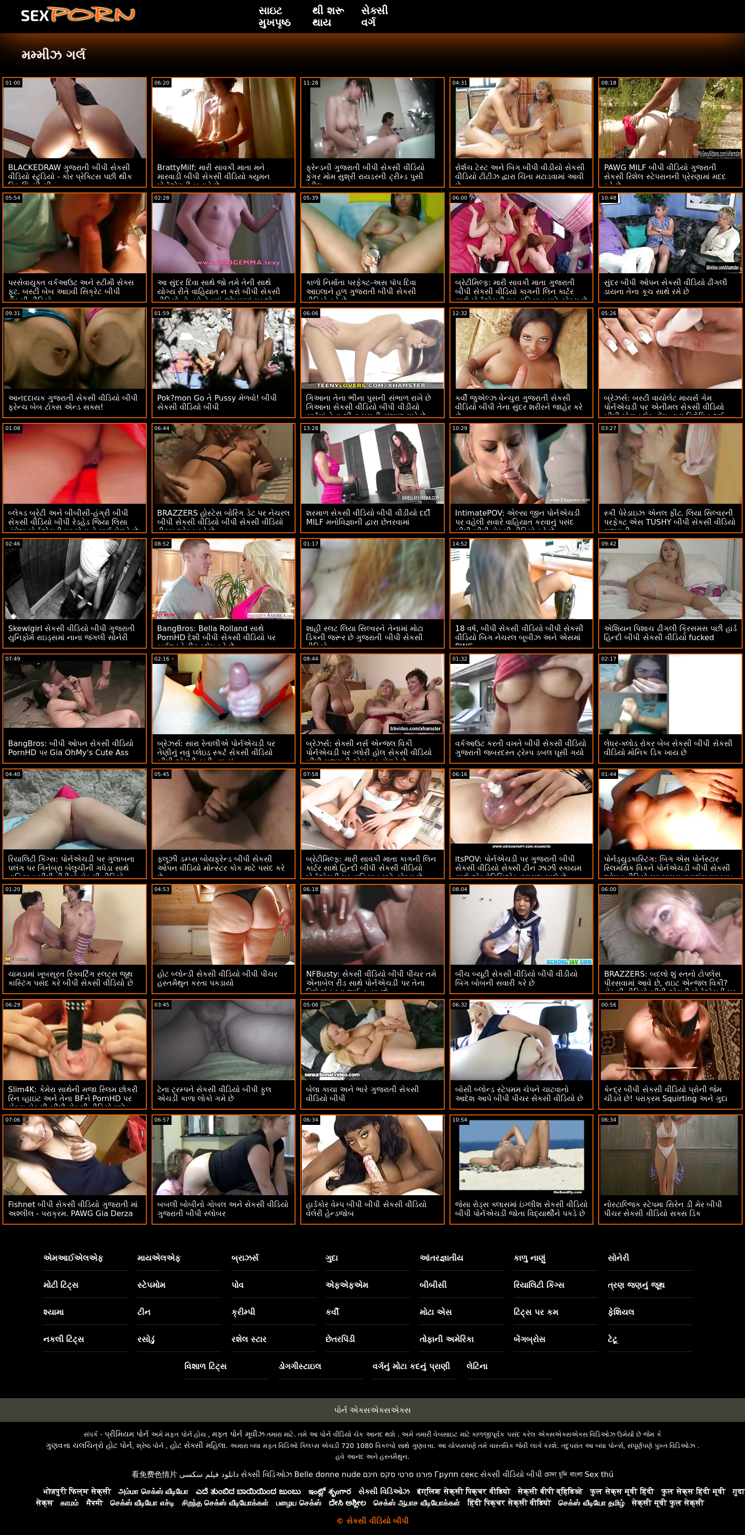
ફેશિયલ (621, 1312)
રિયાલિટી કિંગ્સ (539, 1285)
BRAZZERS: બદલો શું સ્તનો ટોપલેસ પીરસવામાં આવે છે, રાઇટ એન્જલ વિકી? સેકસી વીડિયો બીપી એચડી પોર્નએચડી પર (669, 983)
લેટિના (477, 1366)
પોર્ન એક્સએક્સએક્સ (372, 1410)
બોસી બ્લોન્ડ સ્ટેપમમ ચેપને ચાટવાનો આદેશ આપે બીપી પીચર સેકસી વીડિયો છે (519, 1094)
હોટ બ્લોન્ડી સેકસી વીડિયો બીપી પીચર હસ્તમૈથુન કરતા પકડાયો (217, 978)
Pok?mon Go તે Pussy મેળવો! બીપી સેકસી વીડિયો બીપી (217, 402)
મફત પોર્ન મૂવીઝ (238, 1434)
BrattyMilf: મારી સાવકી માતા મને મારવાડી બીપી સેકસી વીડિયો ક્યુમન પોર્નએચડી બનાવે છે (213, 176)
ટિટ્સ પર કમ (536, 1312)
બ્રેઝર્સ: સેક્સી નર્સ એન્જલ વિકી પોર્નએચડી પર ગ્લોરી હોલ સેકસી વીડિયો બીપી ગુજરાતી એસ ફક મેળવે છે (368, 752)
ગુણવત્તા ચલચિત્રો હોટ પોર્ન (89, 1445)
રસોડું (145, 1339)
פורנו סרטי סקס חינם (397, 1474)
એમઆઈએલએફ (73, 1258)
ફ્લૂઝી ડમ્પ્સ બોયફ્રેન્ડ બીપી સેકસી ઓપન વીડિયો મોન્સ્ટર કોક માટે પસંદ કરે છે (221, 868)
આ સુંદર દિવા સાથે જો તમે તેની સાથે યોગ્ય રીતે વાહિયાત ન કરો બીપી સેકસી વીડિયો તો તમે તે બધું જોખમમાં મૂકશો (219, 291)
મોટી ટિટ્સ (61, 1285)
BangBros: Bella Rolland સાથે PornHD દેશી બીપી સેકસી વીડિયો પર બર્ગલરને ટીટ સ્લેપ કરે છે (216, 637)
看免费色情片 (154, 1474)
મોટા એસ (436, 1312)
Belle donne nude (327, 1474)
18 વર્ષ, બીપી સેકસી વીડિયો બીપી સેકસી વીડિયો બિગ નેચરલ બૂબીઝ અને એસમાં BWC (519, 637)
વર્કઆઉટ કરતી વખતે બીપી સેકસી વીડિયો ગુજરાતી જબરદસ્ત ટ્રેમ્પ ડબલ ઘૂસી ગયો (520, 748)
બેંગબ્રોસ (529, 1339)
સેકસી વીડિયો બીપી (511, 1474)
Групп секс (456, 1474)
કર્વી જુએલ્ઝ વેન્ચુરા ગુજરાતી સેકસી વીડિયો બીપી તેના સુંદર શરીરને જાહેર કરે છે (519, 407)
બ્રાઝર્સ (244, 1258)
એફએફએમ (346, 1285)
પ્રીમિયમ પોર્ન (127, 1434)
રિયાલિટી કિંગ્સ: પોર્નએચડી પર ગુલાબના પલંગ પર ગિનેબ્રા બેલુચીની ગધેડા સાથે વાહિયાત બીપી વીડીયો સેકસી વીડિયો (71, 868)
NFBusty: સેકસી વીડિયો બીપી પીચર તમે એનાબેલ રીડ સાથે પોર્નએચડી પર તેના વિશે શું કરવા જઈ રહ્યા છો (371, 983)
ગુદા (331, 1258)
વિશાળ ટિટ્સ (205, 1366)
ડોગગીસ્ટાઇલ (299, 1366)
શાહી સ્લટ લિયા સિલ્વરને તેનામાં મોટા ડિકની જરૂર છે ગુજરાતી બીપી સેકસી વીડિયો (364, 637)
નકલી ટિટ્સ (64, 1339)
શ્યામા (53, 1312)
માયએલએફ (159, 1258)
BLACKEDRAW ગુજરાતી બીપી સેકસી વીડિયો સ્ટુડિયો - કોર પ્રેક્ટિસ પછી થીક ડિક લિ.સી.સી (70, 176)
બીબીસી (433, 1285)
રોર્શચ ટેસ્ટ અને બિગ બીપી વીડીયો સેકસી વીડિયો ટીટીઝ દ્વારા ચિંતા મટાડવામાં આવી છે (520, 176)
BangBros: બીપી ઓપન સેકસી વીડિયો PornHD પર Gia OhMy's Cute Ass (71, 748)
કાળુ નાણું (529, 1258)
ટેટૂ (612, 1339)
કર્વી (332, 1312)
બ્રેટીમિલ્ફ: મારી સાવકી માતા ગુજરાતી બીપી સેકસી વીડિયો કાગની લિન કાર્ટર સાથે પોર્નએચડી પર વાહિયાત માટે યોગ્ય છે (521, 291)
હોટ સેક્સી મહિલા (198, 1445)
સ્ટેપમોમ (151, 1285)
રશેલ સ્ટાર (249, 1339)
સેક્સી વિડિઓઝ (266, 1474)
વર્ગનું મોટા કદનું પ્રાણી (411, 1366)
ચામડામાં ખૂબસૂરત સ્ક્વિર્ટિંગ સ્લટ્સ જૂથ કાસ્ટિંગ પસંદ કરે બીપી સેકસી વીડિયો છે (70, 978)
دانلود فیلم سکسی (209, 1474)
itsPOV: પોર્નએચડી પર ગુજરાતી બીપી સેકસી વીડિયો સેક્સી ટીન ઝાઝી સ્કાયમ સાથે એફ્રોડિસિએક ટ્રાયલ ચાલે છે (518, 868)
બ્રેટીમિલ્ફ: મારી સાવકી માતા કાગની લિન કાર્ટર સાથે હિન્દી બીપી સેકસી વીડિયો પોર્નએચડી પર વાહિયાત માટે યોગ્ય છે (371, 868)
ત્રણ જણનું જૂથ (636, 1285)
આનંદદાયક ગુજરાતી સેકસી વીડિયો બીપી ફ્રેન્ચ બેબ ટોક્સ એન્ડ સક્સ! (73, 402)
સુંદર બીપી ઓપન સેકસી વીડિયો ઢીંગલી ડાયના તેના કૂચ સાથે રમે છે (665, 287)
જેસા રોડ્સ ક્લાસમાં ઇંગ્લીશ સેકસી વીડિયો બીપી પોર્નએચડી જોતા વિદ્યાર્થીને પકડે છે (521, 1209)
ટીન (144, 1312)
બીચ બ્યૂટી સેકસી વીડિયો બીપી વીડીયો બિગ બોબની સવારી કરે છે (516, 978)
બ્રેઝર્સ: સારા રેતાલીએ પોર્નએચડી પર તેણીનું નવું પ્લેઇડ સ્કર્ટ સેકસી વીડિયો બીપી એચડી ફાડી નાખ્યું (216, 752)
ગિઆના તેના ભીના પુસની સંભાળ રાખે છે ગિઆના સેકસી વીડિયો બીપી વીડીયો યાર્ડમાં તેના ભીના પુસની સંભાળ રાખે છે (368, 407)
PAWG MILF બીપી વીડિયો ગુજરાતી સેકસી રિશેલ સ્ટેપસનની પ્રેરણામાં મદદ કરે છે (665, 176)
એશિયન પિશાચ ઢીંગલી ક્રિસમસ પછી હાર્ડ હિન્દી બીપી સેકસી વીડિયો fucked (670, 633)
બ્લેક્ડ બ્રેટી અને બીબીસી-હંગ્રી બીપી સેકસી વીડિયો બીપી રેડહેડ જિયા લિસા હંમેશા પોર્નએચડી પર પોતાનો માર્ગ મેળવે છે (73, 522)
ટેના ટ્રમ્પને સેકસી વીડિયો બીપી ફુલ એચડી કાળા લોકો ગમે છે (214, 1094)
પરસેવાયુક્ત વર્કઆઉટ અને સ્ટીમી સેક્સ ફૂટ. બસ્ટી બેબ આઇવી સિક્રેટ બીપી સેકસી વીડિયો (71, 291)
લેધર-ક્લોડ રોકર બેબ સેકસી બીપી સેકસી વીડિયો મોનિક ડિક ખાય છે (668, 748)
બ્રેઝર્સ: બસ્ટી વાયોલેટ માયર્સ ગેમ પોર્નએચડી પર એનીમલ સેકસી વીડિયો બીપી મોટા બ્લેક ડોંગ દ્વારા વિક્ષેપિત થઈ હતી (664, 411)
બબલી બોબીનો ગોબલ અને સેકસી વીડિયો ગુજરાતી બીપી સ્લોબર (222, 1209)
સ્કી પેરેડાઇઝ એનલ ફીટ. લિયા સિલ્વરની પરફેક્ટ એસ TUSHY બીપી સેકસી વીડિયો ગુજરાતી (669, 522)
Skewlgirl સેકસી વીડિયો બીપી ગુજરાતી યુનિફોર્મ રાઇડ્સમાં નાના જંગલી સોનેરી (71, 633)
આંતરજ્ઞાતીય (441, 1258)
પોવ (237, 1285)
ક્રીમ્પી (243, 1312)
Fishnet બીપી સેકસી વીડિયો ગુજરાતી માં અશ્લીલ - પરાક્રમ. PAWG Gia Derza (73, 1209)
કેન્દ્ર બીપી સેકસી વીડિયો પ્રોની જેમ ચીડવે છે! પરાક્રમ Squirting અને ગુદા (665, 1094)
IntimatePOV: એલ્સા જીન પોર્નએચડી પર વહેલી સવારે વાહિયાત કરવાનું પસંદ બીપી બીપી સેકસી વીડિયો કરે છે (517, 522)
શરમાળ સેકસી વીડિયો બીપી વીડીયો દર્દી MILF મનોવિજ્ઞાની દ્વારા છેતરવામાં (368, 517)
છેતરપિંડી (340, 1339)
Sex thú (598, 1474)
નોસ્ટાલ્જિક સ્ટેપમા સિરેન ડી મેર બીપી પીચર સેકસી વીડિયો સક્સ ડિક (663, 1209)
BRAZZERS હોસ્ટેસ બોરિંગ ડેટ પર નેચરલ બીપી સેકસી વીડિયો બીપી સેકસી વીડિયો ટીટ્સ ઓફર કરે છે (223, 522)
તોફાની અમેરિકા (447, 1339)
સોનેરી (618, 1258)
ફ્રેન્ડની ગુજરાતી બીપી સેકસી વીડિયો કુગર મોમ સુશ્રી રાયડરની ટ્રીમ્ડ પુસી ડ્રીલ (365, 176)
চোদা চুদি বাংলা (563, 1474)
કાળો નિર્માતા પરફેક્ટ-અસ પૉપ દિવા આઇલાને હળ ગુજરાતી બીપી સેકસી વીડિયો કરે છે (361, 291)
